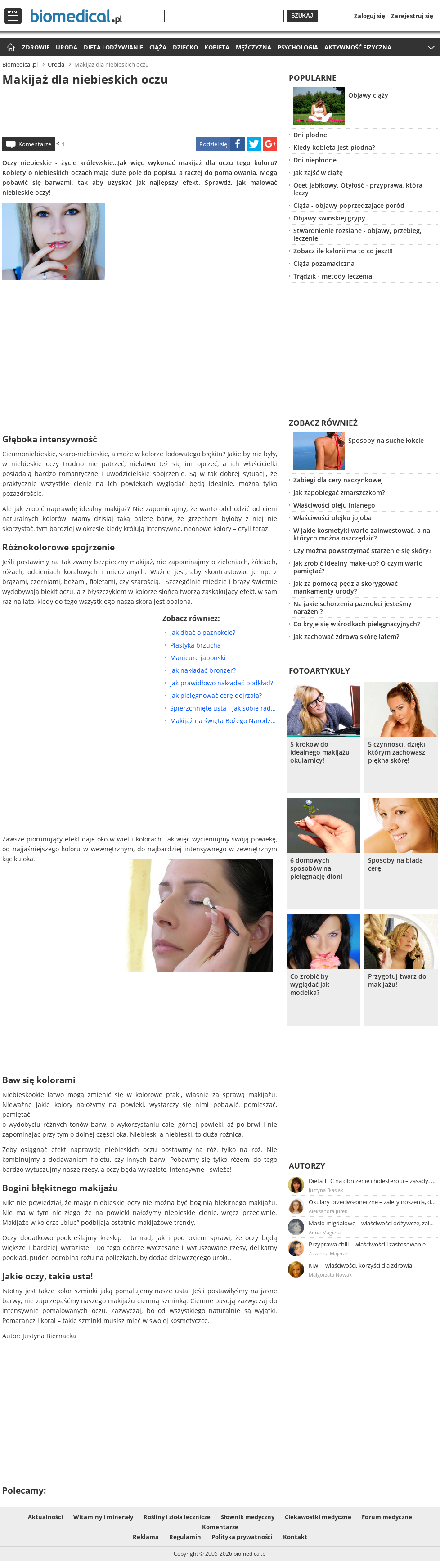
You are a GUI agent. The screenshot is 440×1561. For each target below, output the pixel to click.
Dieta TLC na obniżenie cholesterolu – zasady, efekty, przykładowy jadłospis (372, 1181)
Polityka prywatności (242, 1537)
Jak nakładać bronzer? (203, 670)
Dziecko (185, 47)
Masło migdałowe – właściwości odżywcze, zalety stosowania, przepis (372, 1223)
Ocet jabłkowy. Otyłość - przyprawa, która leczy (357, 189)
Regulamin (185, 1537)
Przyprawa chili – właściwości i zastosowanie (367, 1244)
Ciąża (157, 47)
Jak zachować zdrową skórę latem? (346, 636)
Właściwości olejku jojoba (332, 517)
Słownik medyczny (247, 1517)
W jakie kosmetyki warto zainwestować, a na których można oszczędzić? (361, 534)
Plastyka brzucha (195, 645)
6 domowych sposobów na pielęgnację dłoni (316, 868)
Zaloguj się (369, 16)
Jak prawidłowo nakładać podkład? (221, 683)
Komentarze (34, 144)
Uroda (66, 47)
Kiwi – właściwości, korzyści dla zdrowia (360, 1265)
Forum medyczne (387, 1517)
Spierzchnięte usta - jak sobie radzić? (223, 708)
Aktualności (45, 1517)
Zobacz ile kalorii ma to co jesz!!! (343, 251)
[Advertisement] (139, 110)
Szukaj (302, 16)
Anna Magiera (325, 1232)
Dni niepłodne (315, 160)
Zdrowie (35, 47)
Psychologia (298, 47)
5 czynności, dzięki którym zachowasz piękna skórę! (396, 752)
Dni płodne (310, 134)
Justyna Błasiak (326, 1190)
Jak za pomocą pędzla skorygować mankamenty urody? (345, 587)
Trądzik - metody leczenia (332, 276)
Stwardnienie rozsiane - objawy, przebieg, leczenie (357, 234)
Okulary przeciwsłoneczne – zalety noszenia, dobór (372, 1202)
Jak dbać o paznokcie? (202, 632)
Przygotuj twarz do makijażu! (397, 980)
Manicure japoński (198, 657)
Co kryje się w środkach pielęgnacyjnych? (356, 624)
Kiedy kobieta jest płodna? (334, 147)
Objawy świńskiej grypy (329, 218)
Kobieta (216, 47)
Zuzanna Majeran (329, 1253)
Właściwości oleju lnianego (334, 505)
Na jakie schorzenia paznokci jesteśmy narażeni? (352, 607)
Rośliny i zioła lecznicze (177, 1517)
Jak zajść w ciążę (318, 172)
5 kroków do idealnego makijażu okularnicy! (320, 752)
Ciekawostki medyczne (318, 1517)
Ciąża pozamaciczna (324, 263)
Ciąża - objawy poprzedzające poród (348, 205)
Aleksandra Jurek (328, 1211)
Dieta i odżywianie (113, 47)
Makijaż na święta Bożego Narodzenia (223, 720)
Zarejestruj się (412, 16)
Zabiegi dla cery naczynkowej (338, 480)
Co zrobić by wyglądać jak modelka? (309, 984)
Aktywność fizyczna (357, 47)
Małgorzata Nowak (330, 1274)
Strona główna (9, 48)
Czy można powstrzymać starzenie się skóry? (362, 550)
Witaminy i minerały (103, 1517)
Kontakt (295, 1537)
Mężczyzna (253, 47)
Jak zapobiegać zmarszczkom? (339, 492)
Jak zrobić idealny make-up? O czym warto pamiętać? (358, 567)
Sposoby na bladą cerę (395, 864)
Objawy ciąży (368, 95)
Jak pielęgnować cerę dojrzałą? (216, 695)
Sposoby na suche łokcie (386, 440)
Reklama (146, 1537)
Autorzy (307, 1166)
